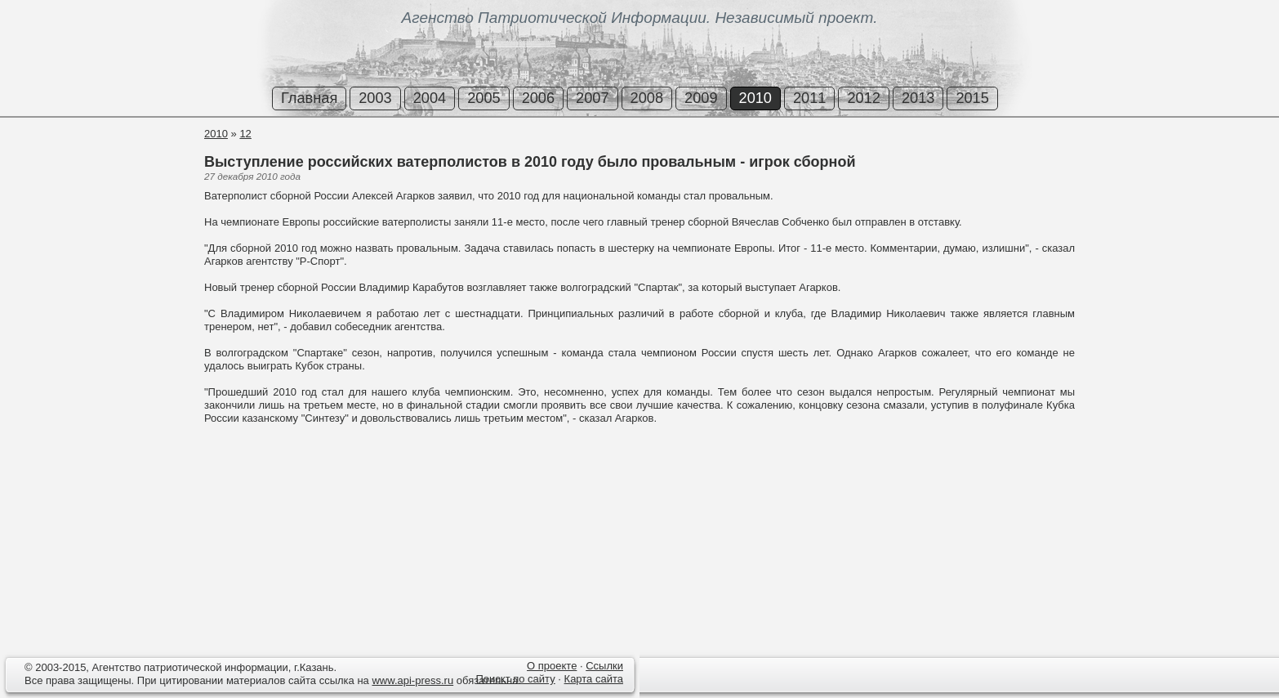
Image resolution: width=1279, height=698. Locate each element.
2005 (483, 98)
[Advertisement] (98, 187)
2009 (700, 98)
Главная (309, 98)
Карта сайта (593, 679)
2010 (755, 98)
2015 (972, 98)
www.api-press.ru (412, 680)
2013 (918, 98)
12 (245, 134)
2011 (809, 98)
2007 (592, 98)
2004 (429, 98)
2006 (538, 98)
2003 (375, 98)
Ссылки (604, 666)
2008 (647, 98)
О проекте (552, 666)
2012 (863, 98)
